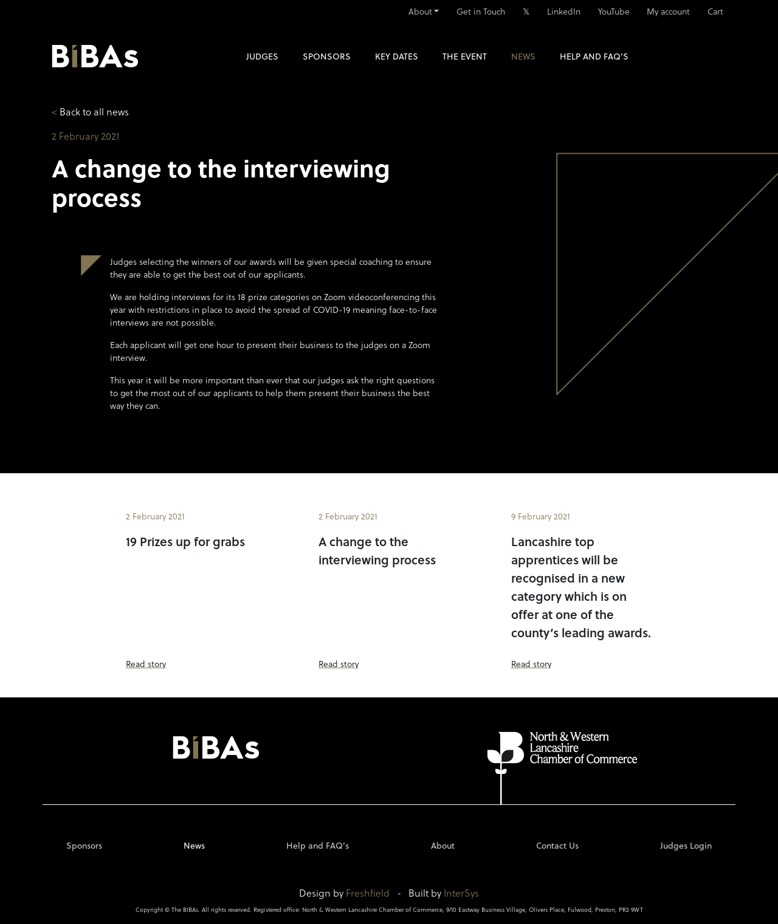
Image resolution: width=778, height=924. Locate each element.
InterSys (461, 893)
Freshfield (368, 893)
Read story (146, 663)
